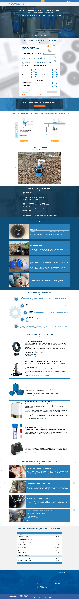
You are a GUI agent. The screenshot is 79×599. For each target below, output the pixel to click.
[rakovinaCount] (34, 72)
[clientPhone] (62, 580)
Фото (45, 597)
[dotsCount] (55, 83)
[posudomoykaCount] (55, 72)
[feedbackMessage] (62, 586)
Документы (35, 597)
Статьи (49, 597)
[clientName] (62, 576)
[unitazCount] (34, 74)
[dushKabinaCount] (34, 69)
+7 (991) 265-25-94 (61, 0)
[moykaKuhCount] (55, 69)
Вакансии (40, 597)
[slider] (43, 54)
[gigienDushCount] (55, 76)
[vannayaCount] (55, 74)
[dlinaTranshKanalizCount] (55, 86)
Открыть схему (24, 141)
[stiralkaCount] (34, 76)
